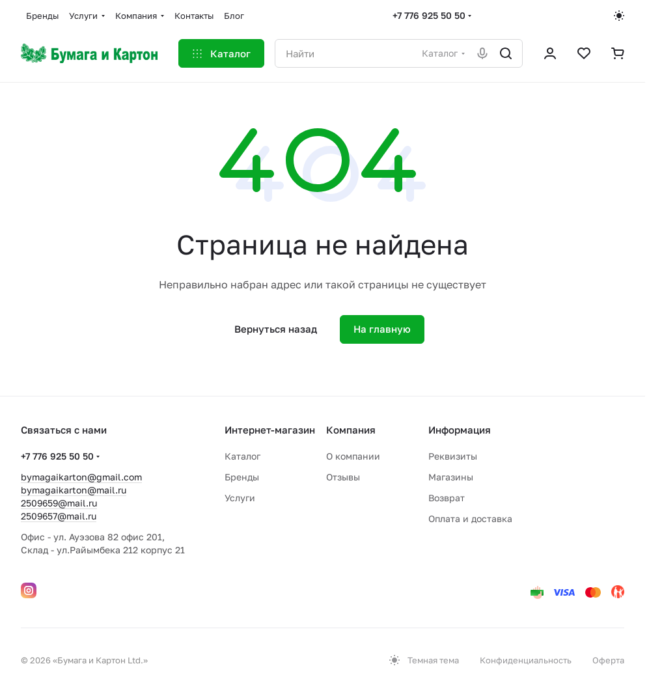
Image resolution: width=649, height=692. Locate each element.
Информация (459, 430)
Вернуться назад (275, 329)
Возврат (446, 497)
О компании (353, 456)
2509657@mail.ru (58, 515)
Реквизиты (452, 456)
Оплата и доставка (470, 518)
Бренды (242, 476)
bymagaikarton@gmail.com (81, 476)
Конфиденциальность (526, 660)
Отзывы (343, 476)
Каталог (242, 456)
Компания (351, 430)
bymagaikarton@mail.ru (73, 489)
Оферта (608, 660)
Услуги (240, 497)
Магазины (450, 476)
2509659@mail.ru (59, 502)
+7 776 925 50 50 (429, 15)
